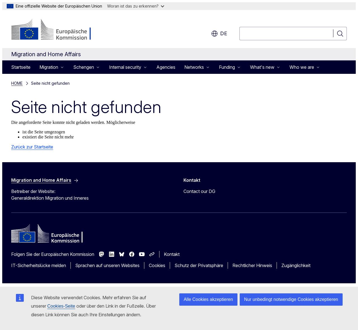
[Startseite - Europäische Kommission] (56, 30)
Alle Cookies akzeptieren (208, 299)
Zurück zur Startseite (32, 147)
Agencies (165, 67)
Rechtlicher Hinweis (252, 265)
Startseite (20, 67)
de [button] (219, 33)
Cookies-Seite (61, 306)
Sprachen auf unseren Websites (107, 265)
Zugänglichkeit (295, 265)
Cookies (157, 265)
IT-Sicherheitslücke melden (38, 265)
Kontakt (172, 254)
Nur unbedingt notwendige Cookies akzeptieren (291, 299)
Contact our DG (199, 191)
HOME (17, 83)
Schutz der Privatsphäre (199, 265)
